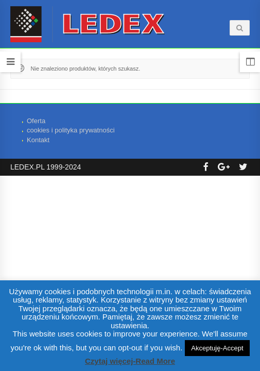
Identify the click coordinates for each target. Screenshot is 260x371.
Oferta (36, 121)
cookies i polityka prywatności (71, 130)
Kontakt (38, 140)
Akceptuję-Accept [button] (217, 348)
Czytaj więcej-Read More (130, 361)
